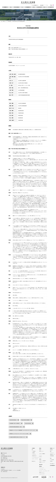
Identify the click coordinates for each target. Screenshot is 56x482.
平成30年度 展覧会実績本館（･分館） (16, 426)
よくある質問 (52, 459)
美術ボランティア (41, 472)
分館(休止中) (33, 461)
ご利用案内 (33, 451)
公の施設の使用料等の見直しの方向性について (17, 437)
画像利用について (52, 454)
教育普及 (40, 466)
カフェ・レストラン (35, 458)
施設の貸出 (40, 464)
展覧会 (40, 448)
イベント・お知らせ (42, 453)
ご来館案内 (33, 448)
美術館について (52, 448)
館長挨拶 (51, 449)
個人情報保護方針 (52, 465)
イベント (40, 455)
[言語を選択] (43, 5)
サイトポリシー (52, 463)
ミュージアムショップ (35, 457)
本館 (32, 449)
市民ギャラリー (41, 451)
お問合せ (51, 461)
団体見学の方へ (34, 455)
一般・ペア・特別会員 (42, 460)
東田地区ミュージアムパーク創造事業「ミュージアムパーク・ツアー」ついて (22, 430)
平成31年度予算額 (28, 423)
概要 (50, 451)
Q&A (50, 458)
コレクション (52, 452)
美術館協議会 (52, 455)
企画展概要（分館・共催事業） (15, 423)
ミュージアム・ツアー (42, 469)
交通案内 (33, 452)
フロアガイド (34, 454)
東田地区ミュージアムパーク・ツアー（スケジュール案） (19, 433)
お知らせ (40, 456)
